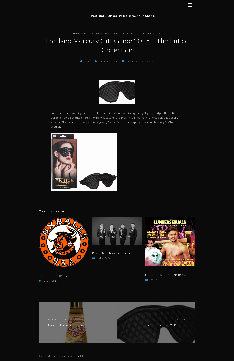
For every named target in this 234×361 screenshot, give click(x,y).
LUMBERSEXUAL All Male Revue (165, 274)
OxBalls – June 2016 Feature (57, 275)
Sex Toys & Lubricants (139, 61)
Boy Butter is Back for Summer (111, 252)
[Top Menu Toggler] (190, 4)
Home (76, 33)
